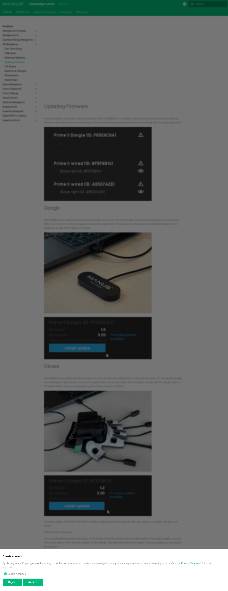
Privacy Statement (191, 563)
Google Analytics (16, 573)
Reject (12, 582)
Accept (32, 582)
